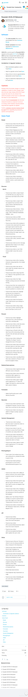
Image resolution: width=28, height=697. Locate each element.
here (10, 68)
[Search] (19, 2)
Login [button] (23, 2)
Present (5, 624)
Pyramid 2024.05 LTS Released (10, 666)
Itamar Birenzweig (11, 20)
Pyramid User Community (14, 7)
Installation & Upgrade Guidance (11, 613)
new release (5, 586)
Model (4, 620)
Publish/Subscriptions (8, 626)
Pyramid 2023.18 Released (9, 682)
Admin (4, 637)
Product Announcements (11, 11)
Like (5, 591)
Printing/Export (6, 635)
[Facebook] (2, 659)
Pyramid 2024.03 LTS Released (10, 679)
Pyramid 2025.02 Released (9, 674)
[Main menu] (26, 2)
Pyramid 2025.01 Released (9, 677)
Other (4, 642)
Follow (12, 591)
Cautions (4, 615)
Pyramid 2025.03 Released (9, 669)
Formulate (5, 629)
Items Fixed (5, 618)
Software (4, 611)
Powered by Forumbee (23, 695)
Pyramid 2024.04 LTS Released (10, 672)
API (4, 640)
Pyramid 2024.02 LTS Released (10, 685)
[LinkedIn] (7, 659)
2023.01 (15, 54)
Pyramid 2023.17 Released (9, 687)
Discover (5, 622)
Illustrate (4, 400)
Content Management (8, 633)
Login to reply (9, 597)
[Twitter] (5, 659)
